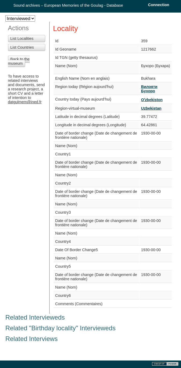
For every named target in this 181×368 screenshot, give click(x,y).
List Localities (21, 38)
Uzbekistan (151, 108)
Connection (158, 5)
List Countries (22, 47)
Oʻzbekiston (152, 100)
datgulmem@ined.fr (25, 102)
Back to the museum (19, 61)
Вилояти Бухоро (149, 89)
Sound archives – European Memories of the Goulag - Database (68, 5)
